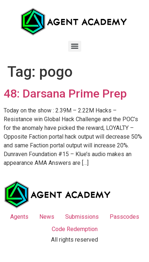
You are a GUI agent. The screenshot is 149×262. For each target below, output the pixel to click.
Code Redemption (75, 229)
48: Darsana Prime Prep (65, 93)
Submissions (82, 216)
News (46, 216)
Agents (19, 216)
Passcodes (124, 216)
